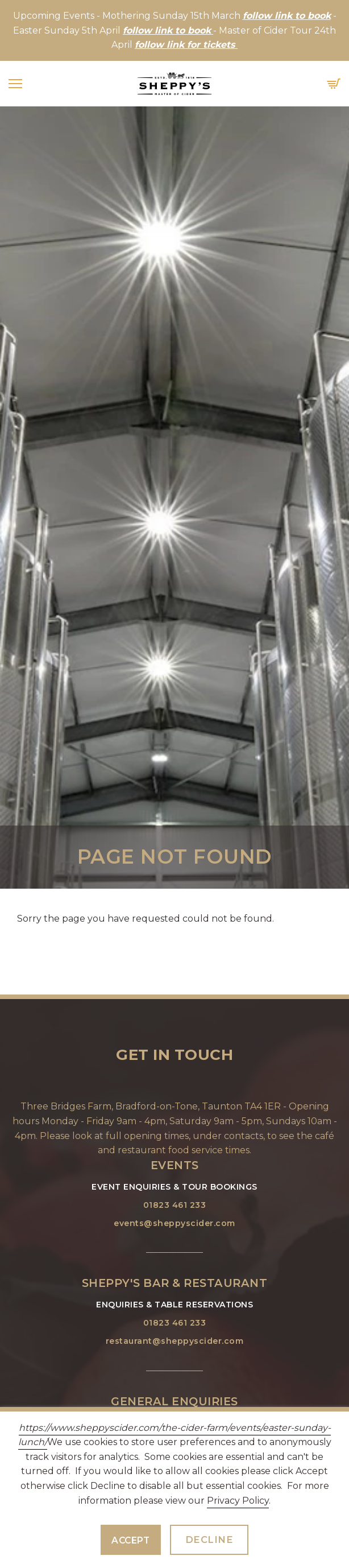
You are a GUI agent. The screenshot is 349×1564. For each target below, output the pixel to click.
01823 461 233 (174, 1205)
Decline (209, 1539)
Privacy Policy (238, 1500)
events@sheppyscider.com (174, 1223)
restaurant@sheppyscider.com (175, 1341)
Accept (130, 1540)
